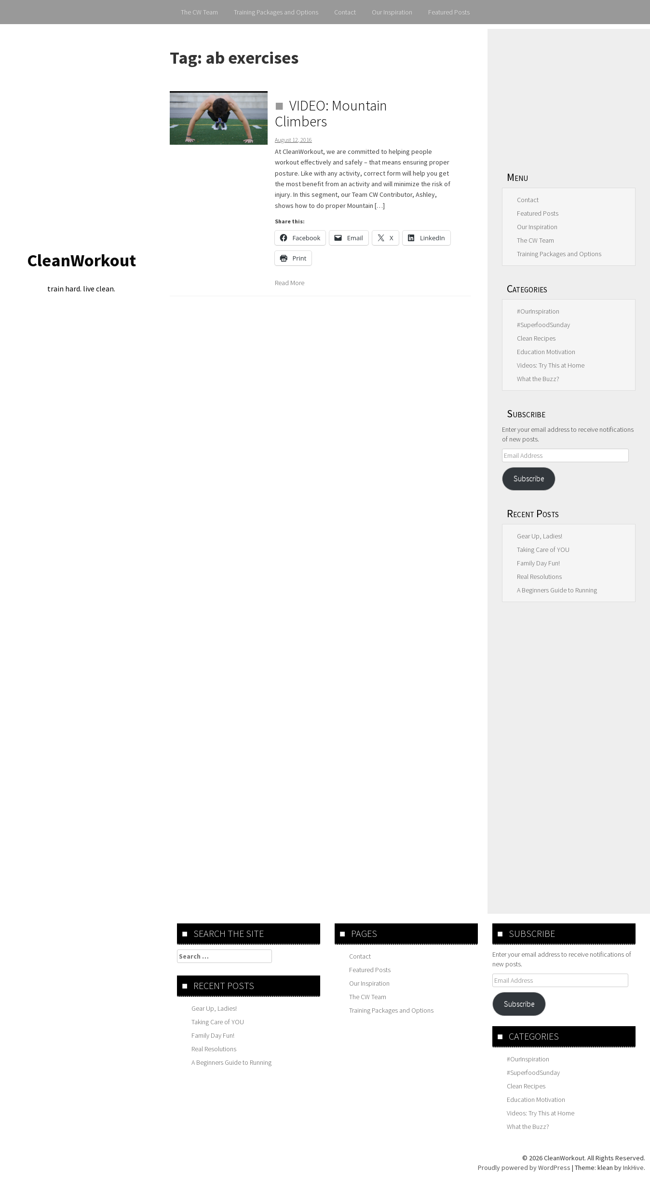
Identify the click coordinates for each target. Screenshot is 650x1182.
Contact (345, 12)
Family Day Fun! (538, 563)
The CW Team (199, 12)
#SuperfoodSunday (543, 324)
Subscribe (529, 478)
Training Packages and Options (276, 12)
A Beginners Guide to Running (557, 590)
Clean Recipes (536, 338)
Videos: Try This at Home (550, 365)
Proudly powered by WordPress (524, 1167)
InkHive (633, 1167)
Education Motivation (546, 351)
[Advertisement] (569, 94)
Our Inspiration (392, 12)
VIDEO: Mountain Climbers (331, 113)
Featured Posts (449, 12)
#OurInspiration (538, 311)
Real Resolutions (539, 576)
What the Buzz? (538, 378)
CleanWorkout (81, 260)
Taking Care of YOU (543, 549)
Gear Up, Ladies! (539, 536)
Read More (289, 282)
